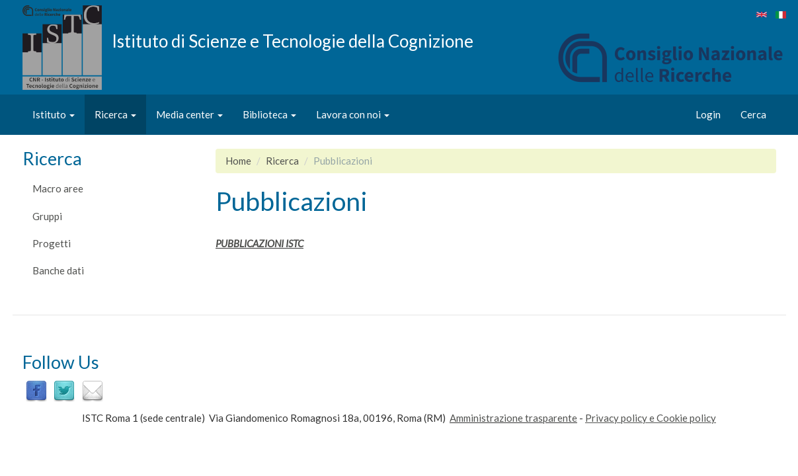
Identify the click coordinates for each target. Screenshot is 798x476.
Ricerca (115, 114)
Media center (189, 114)
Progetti (51, 243)
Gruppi (47, 216)
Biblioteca (269, 114)
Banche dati (58, 270)
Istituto (53, 114)
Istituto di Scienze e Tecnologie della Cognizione (292, 40)
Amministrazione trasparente (513, 418)
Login (708, 114)
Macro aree (57, 188)
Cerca (753, 114)
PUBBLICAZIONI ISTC (259, 243)
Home (238, 161)
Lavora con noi (352, 114)
